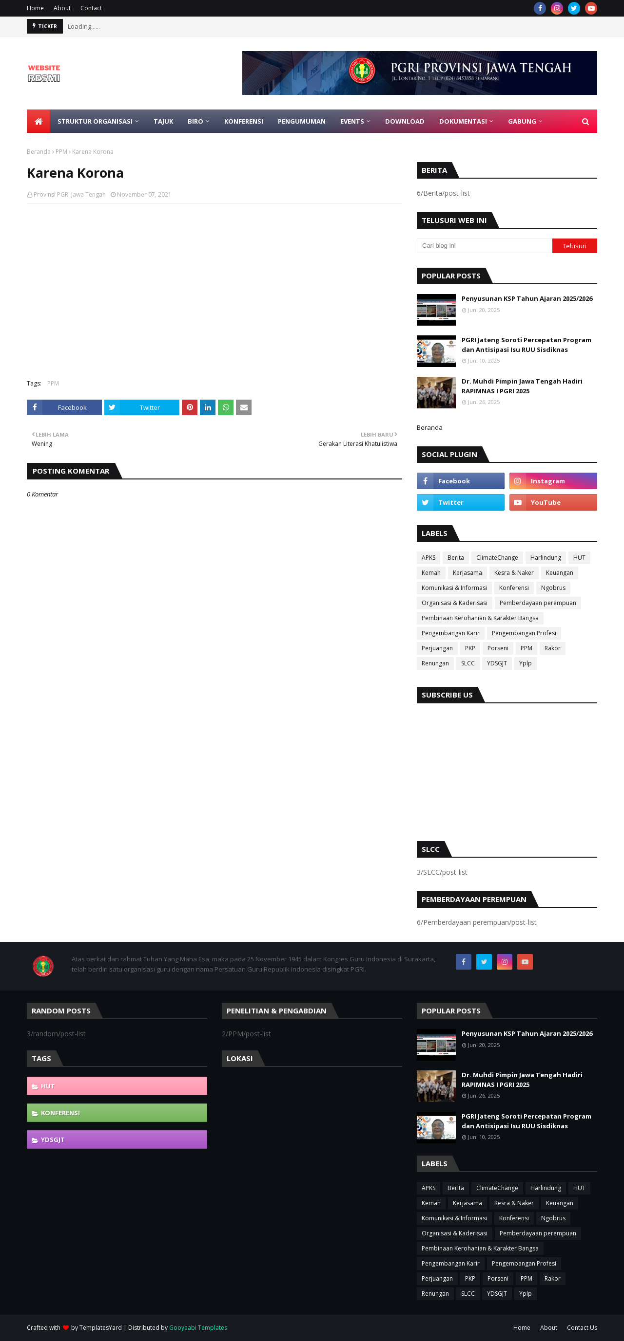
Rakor (553, 648)
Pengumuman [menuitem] (302, 121)
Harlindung (545, 557)
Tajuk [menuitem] (163, 121)
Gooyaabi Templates (198, 1327)
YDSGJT (497, 663)
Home (35, 8)
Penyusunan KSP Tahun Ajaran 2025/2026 (527, 298)
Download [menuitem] (405, 121)
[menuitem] (38, 121)
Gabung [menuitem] (522, 121)
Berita (456, 557)
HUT (579, 557)
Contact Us (582, 1327)
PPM (61, 151)
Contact (91, 8)
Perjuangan (437, 648)
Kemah (431, 573)
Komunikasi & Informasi (454, 588)
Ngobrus (553, 588)
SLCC (468, 663)
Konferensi (514, 588)
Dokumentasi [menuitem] (463, 121)
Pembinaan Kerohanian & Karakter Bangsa (480, 618)
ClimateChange (497, 557)
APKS (428, 557)
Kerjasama (467, 573)
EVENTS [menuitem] (352, 121)
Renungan (435, 663)
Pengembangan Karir (451, 633)
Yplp (525, 663)
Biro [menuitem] (195, 121)
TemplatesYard (100, 1327)
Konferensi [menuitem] (243, 121)
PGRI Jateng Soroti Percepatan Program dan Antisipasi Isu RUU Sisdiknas (526, 344)
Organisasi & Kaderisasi (455, 603)
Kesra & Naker (514, 573)
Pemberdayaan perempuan (538, 603)
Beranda (39, 151)
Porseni (498, 648)
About (62, 8)
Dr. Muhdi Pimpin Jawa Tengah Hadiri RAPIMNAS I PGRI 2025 (522, 386)
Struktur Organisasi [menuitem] (95, 121)
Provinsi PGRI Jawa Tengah (70, 194)
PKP (470, 648)
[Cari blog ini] (484, 246)
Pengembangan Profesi (524, 633)
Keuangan (559, 573)
